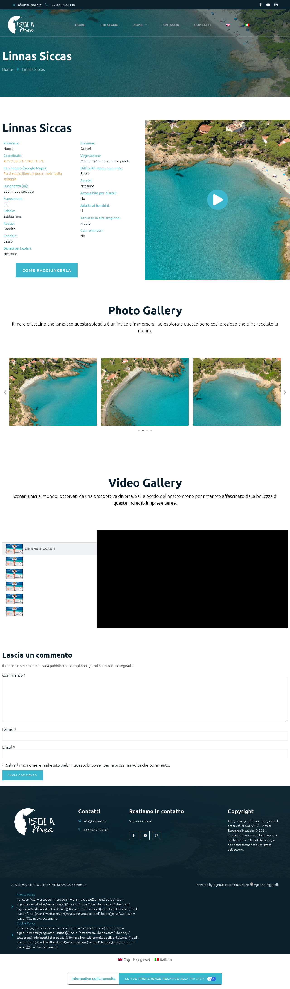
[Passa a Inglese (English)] (134, 961)
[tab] (49, 547)
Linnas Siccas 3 (40, 571)
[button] (5, 391)
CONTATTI (204, 24)
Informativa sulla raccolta (93, 981)
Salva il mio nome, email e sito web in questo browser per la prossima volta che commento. (88, 767)
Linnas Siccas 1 (40, 546)
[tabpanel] (192, 577)
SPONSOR (172, 24)
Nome (9, 731)
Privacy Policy (26, 897)
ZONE (142, 24)
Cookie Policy (26, 925)
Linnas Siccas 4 (40, 584)
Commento (14, 673)
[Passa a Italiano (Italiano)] (163, 961)
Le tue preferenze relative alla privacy (164, 981)
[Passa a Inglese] (229, 25)
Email (8, 749)
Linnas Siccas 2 (40, 559)
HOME (81, 24)
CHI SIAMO (110, 24)
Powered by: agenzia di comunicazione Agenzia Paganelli (237, 887)
